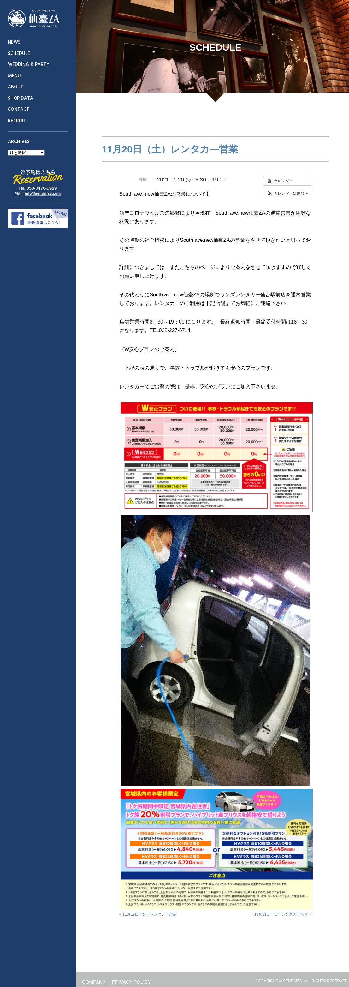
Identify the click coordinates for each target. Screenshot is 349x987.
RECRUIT (17, 121)
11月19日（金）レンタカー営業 (149, 914)
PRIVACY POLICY (131, 981)
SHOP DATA (20, 98)
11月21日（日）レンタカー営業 (281, 914)
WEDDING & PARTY (28, 64)
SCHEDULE (19, 53)
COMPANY (94, 981)
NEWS (14, 42)
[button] (287, 193)
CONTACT (18, 109)
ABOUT (15, 87)
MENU (14, 76)
